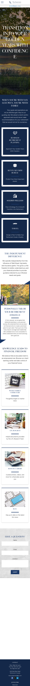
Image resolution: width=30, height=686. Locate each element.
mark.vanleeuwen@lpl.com (15, 675)
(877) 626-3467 (17, 666)
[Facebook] (12, 678)
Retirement (15, 684)
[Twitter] (15, 678)
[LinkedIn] (17, 678)
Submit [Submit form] (15, 572)
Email (15, 549)
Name (15, 540)
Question (15, 559)
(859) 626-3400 (16, 665)
